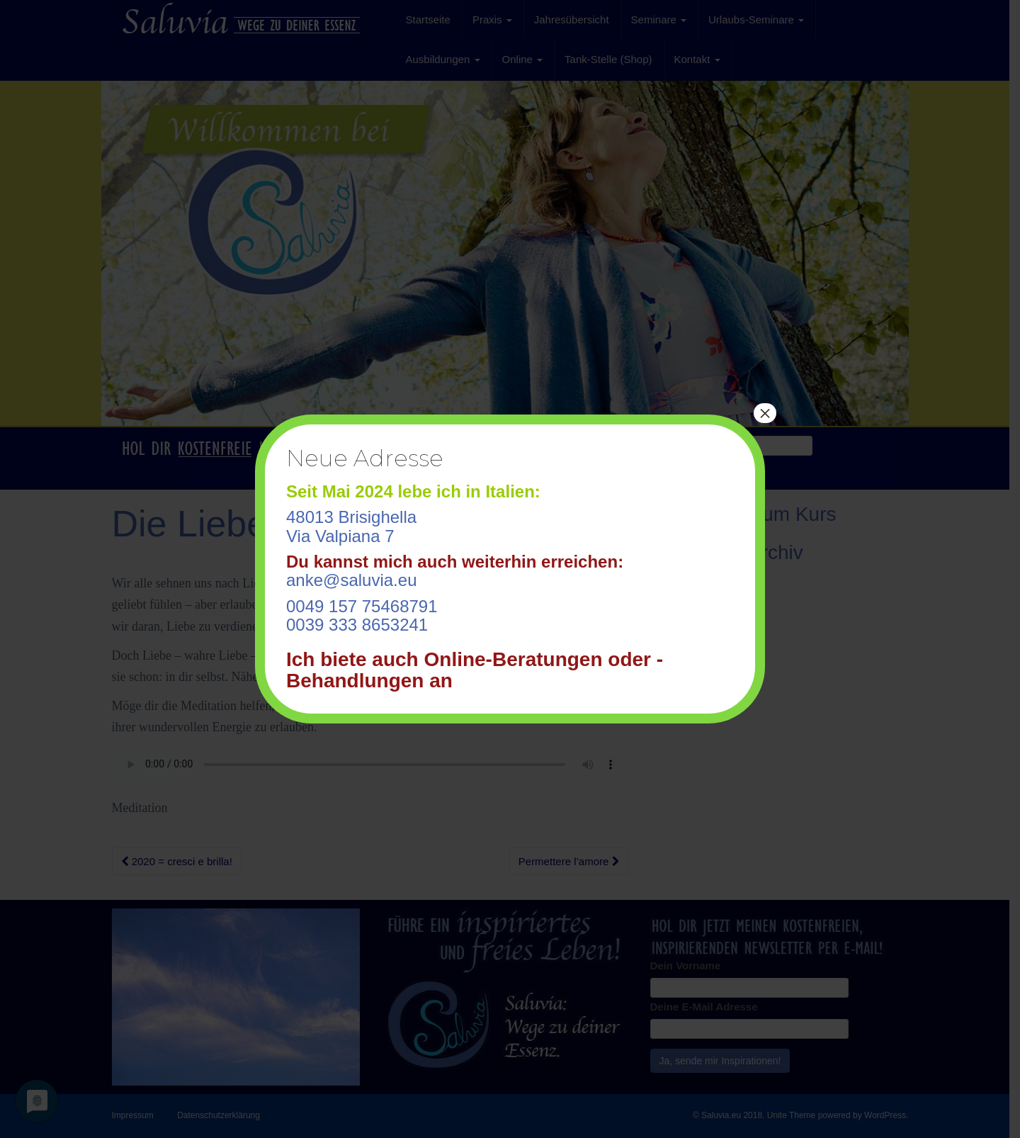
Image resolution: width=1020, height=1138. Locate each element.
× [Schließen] (765, 413)
